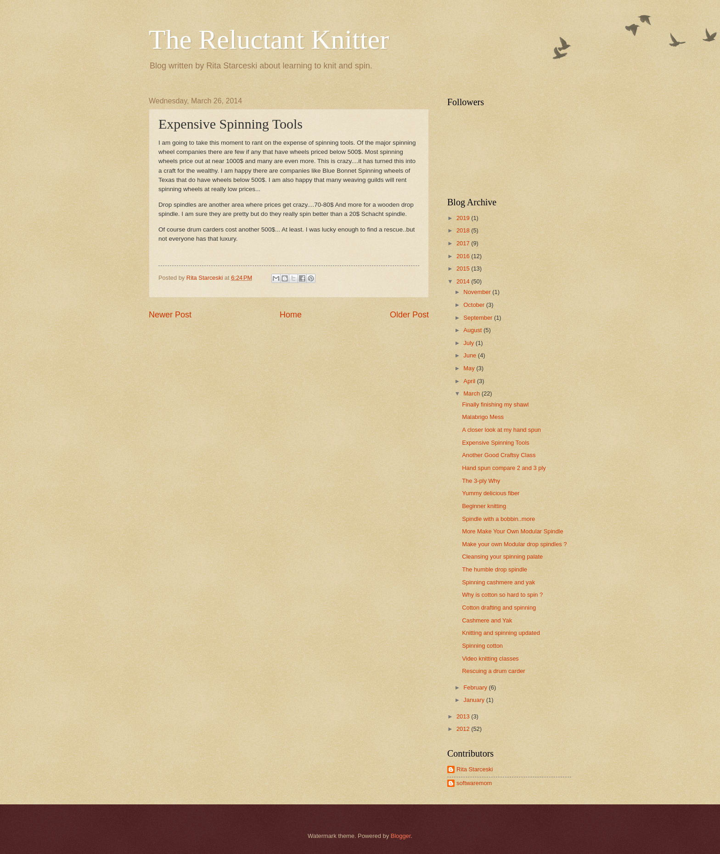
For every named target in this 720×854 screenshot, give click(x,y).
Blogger (401, 835)
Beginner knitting (484, 506)
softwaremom (474, 783)
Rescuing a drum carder (493, 670)
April (470, 381)
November (477, 291)
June (470, 355)
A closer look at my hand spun (501, 429)
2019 (463, 218)
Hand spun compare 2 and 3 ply (504, 467)
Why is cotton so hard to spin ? (502, 594)
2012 (463, 728)
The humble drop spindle (494, 569)
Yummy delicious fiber (490, 493)
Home (291, 314)
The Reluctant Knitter (269, 39)
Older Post (409, 314)
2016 (463, 256)
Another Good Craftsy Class (498, 455)
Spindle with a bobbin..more (498, 518)
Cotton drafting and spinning (499, 607)
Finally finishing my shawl (495, 404)
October (474, 304)
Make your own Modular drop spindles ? (514, 544)
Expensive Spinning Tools (495, 442)
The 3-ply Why (481, 480)
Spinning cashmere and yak (498, 582)
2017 (463, 243)
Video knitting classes (490, 658)
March (472, 393)
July (469, 342)
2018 (463, 230)
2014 (463, 281)
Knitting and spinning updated (501, 632)
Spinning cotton (482, 645)
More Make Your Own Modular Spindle (512, 531)
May (469, 368)
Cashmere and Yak (487, 620)
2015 (463, 268)
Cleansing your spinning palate (502, 556)
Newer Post (170, 314)
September (478, 317)
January (474, 699)
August (473, 330)
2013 (463, 716)
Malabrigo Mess (483, 416)
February (476, 687)
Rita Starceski (474, 769)
